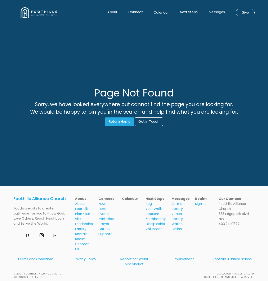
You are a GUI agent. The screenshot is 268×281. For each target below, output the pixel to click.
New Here (102, 206)
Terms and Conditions (36, 259)
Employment (183, 259)
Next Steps (189, 12)
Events (104, 213)
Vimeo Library (177, 216)
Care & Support (105, 231)
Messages (217, 12)
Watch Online (177, 226)
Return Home (119, 121)
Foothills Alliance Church (39, 199)
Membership (156, 218)
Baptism (152, 213)
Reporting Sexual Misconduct (134, 262)
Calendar (161, 12)
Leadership (84, 223)
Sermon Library (177, 206)
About (112, 12)
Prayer (104, 223)
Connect (135, 12)
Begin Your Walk (154, 206)
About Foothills (82, 206)
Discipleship (155, 223)
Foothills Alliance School (232, 259)
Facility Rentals (81, 231)
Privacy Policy (84, 259)
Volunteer (154, 228)
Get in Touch (148, 121)
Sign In (200, 203)
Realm (80, 239)
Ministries (106, 218)
